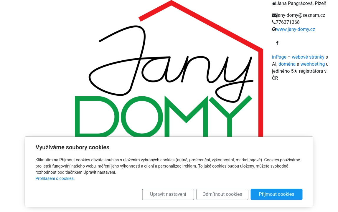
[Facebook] (277, 43)
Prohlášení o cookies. (55, 178)
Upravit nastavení (168, 194)
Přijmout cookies (276, 194)
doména (287, 64)
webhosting (313, 64)
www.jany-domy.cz (295, 29)
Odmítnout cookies (222, 194)
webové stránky (308, 57)
